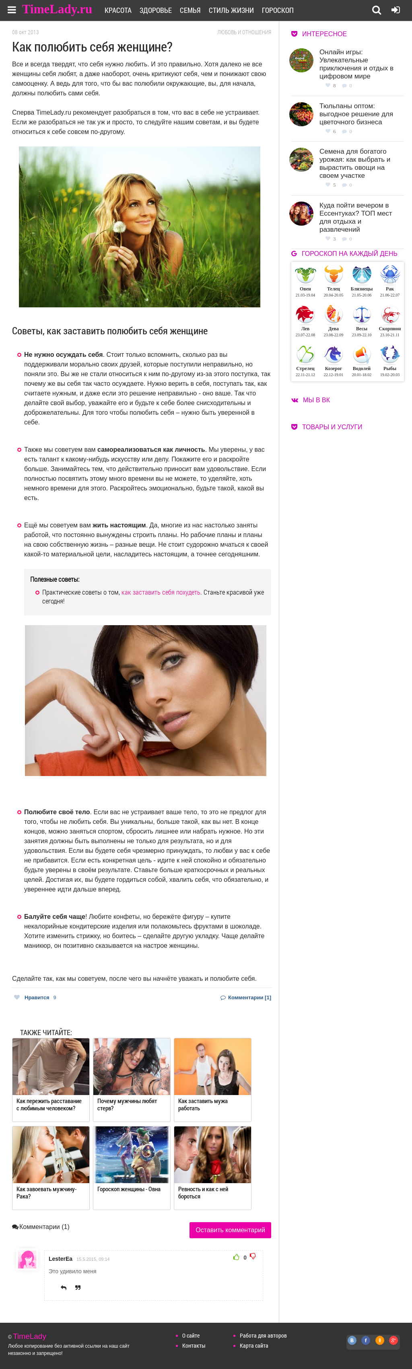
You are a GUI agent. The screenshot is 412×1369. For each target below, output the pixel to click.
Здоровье (156, 10)
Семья (190, 10)
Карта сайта (254, 1345)
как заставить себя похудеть (161, 592)
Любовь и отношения (244, 32)
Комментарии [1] (245, 997)
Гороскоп (278, 10)
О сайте (191, 1335)
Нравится (35, 997)
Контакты (194, 1345)
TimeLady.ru (57, 9)
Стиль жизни (231, 10)
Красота (118, 10)
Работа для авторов (263, 1335)
